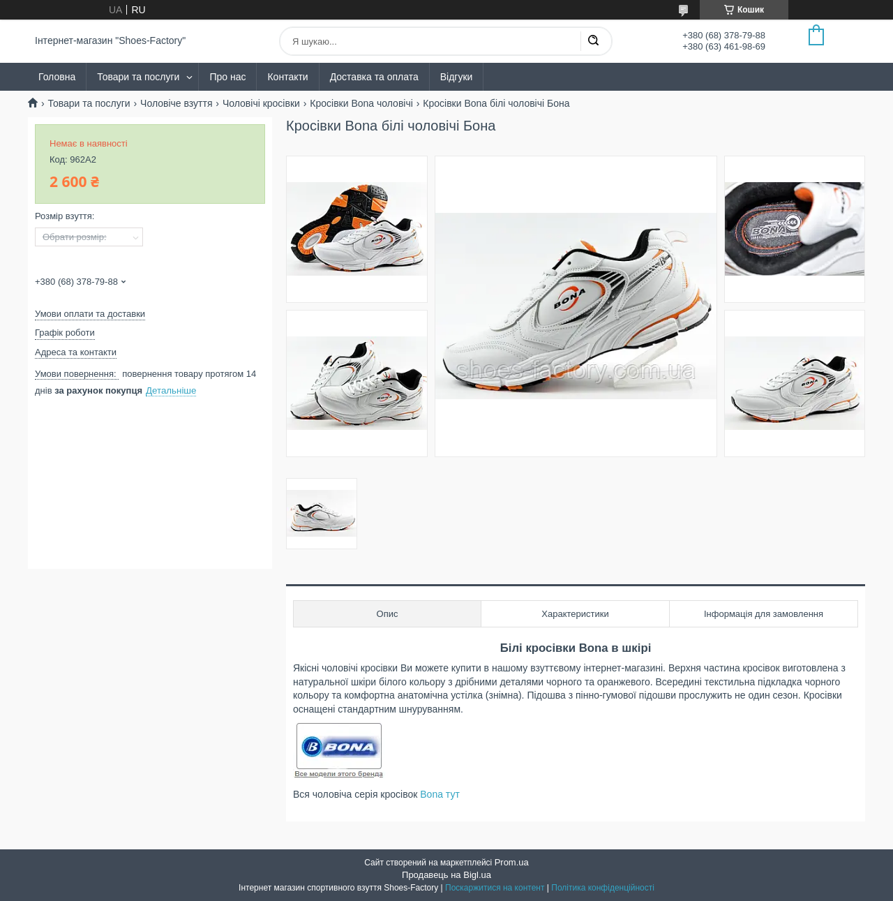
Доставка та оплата (374, 76)
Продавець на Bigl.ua (446, 875)
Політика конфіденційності (602, 888)
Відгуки (456, 76)
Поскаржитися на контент (494, 888)
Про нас (227, 76)
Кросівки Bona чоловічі (361, 103)
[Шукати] (593, 41)
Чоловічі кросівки (261, 103)
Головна (56, 76)
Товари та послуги (138, 76)
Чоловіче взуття (176, 103)
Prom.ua (512, 862)
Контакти (287, 76)
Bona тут (440, 794)
